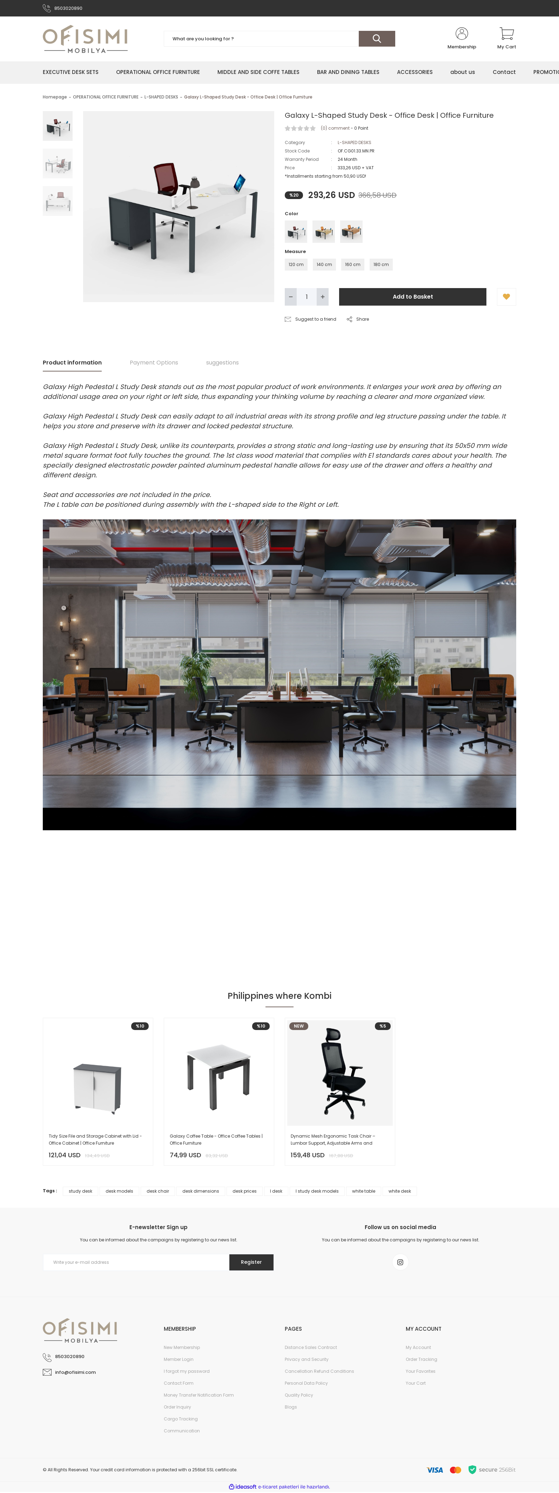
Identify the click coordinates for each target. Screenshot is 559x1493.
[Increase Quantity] (323, 297)
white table (363, 1191)
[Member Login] (461, 39)
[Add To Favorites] (506, 297)
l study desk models (317, 1191)
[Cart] (506, 39)
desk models (119, 1191)
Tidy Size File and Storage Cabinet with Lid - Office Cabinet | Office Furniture (95, 1139)
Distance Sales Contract (311, 1348)
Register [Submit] (250, 1262)
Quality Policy (299, 1396)
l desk (276, 1191)
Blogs (291, 1408)
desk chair (158, 1191)
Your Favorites (421, 1372)
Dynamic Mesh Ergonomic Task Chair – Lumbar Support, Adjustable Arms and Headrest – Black (333, 1140)
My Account (418, 1348)
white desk (400, 1191)
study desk (80, 1191)
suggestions (222, 363)
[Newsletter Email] (158, 1263)
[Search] (279, 39)
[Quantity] (307, 297)
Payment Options (154, 363)
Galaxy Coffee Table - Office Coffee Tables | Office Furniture (216, 1139)
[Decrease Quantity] (291, 297)
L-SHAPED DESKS (354, 143)
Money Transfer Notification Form (199, 1396)
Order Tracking (421, 1360)
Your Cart (416, 1384)
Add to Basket (413, 297)
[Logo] (85, 39)
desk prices (245, 1191)
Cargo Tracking (181, 1420)
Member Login (179, 1360)
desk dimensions (200, 1191)
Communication (182, 1432)
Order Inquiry (177, 1408)
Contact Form (179, 1384)
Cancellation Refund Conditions (319, 1372)
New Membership (182, 1348)
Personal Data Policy (306, 1384)
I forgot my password (187, 1372)
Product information (72, 363)
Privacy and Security (307, 1360)
